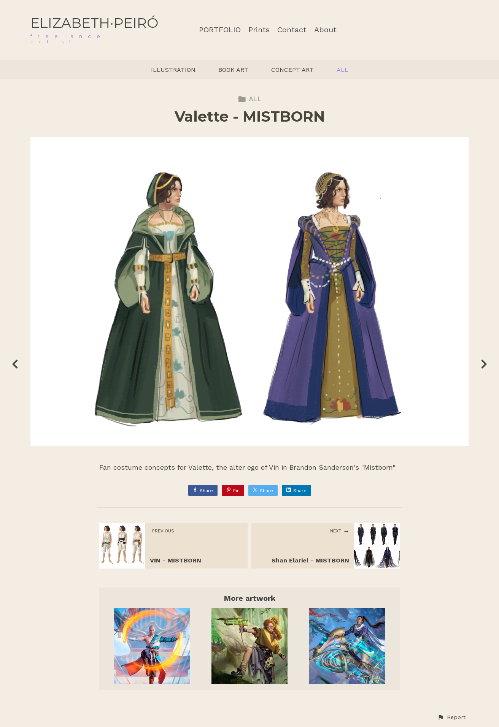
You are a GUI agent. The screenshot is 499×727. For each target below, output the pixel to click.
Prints (259, 29)
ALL (342, 69)
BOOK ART (233, 69)
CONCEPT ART (292, 69)
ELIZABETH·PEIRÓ (94, 22)
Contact (292, 29)
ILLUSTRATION (173, 69)
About (325, 29)
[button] (451, 717)
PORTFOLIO (220, 29)
